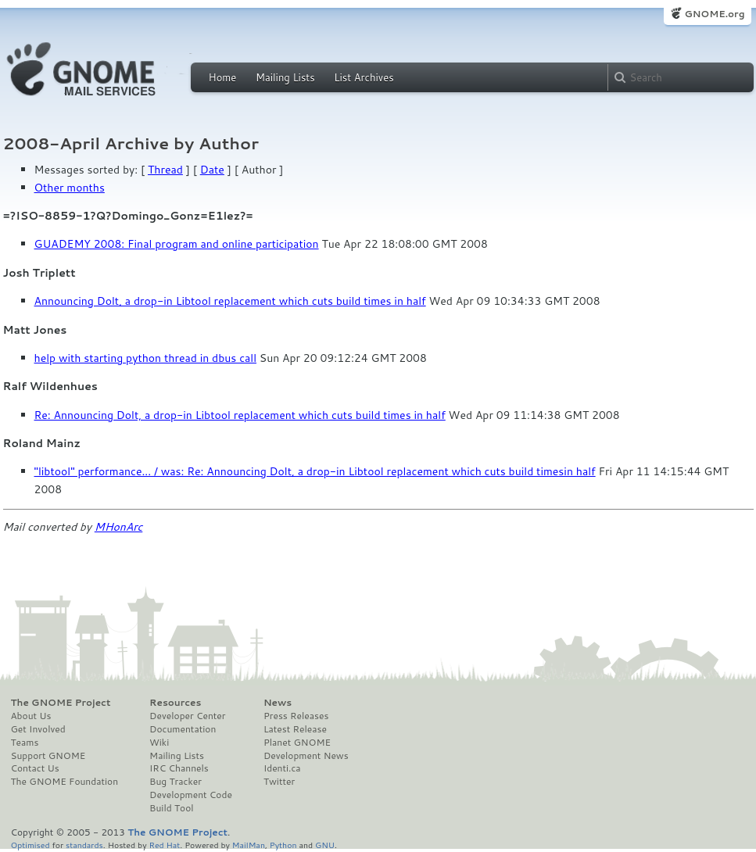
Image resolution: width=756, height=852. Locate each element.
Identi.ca (282, 768)
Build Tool (171, 808)
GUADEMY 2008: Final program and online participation (176, 244)
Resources (175, 702)
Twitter (279, 781)
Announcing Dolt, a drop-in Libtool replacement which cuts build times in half (230, 301)
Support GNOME (48, 756)
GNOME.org (714, 13)
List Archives (363, 77)
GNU (325, 844)
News (277, 702)
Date (212, 169)
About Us (31, 716)
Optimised (30, 844)
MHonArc (119, 527)
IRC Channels (179, 768)
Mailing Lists (285, 77)
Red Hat (164, 844)
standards (84, 844)
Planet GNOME (297, 742)
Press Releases (295, 716)
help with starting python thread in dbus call (145, 358)
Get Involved (38, 729)
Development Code (190, 795)
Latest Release (295, 729)
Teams (25, 742)
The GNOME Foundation (65, 781)
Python (283, 844)
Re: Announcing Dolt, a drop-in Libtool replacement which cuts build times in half (240, 415)
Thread (165, 169)
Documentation (182, 729)
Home (223, 77)
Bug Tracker (175, 781)
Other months (69, 187)
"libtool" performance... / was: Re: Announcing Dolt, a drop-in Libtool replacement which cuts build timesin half (315, 471)
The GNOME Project (61, 702)
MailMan (248, 844)
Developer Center (187, 716)
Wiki (159, 742)
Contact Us (35, 768)
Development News (306, 756)
